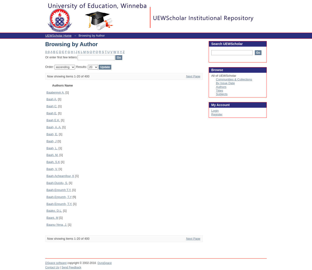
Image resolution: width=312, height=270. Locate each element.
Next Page (193, 76)
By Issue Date (225, 83)
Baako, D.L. (54, 210)
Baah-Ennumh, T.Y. (59, 204)
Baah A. (51, 99)
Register (216, 114)
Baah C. (51, 106)
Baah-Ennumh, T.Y (59, 197)
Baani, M (52, 217)
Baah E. (51, 113)
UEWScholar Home (58, 35)
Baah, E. (52, 134)
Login (263, 5)
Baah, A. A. (53, 127)
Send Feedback (71, 267)
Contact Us (52, 267)
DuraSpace (104, 263)
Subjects (222, 94)
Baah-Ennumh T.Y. (58, 190)
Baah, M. (52, 155)
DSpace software (56, 263)
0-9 (47, 52)
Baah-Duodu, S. (57, 183)
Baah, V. (52, 169)
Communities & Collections (234, 79)
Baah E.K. (53, 120)
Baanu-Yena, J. (56, 224)
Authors (221, 87)
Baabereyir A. (55, 92)
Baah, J (51, 141)
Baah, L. (52, 148)
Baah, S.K (53, 162)
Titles (219, 90)
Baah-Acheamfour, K (60, 176)
